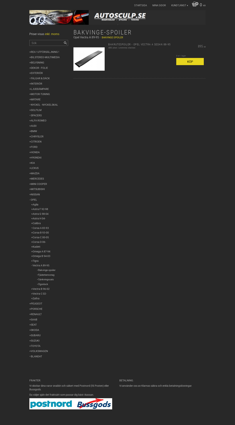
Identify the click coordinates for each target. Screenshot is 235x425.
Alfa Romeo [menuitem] (38, 120)
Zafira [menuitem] (36, 298)
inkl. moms (52, 34)
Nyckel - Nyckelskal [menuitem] (44, 104)
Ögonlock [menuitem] (43, 284)
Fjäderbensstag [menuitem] (46, 274)
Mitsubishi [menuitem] (38, 189)
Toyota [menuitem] (35, 346)
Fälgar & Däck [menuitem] (40, 78)
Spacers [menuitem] (36, 115)
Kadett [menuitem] (36, 246)
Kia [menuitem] (33, 163)
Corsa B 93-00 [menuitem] (41, 232)
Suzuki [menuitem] (35, 340)
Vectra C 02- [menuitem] (40, 293)
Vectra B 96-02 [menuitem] (41, 289)
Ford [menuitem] (34, 147)
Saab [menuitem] (34, 319)
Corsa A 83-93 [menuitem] (41, 228)
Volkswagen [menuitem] (39, 351)
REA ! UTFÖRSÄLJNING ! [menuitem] (45, 52)
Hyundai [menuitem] (36, 157)
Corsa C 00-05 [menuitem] (41, 237)
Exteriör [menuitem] (37, 73)
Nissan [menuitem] (35, 194)
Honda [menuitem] (35, 152)
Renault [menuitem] (36, 314)
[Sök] (65, 43)
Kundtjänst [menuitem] (178, 5)
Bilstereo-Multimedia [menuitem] (45, 57)
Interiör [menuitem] (36, 83)
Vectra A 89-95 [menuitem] (40, 265)
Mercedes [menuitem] (37, 178)
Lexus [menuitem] (35, 168)
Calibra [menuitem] (37, 223)
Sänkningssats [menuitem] (46, 279)
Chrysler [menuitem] (37, 136)
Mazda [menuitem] (35, 173)
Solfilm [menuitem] (36, 110)
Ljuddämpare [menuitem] (40, 89)
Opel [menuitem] (34, 199)
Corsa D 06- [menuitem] (39, 242)
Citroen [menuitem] (36, 141)
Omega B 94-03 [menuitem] (41, 256)
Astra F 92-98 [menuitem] (40, 209)
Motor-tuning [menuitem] (40, 94)
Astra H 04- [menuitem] (39, 218)
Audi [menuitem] (34, 125)
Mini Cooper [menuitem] (39, 184)
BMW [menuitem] (34, 131)
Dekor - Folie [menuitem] (39, 68)
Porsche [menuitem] (36, 309)
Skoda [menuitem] (35, 330)
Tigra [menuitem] (36, 260)
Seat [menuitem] (34, 324)
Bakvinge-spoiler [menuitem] (46, 270)
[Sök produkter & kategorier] (48, 43)
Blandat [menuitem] (36, 356)
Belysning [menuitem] (37, 62)
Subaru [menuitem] (36, 335)
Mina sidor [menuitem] (159, 5)
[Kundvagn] (198, 5)
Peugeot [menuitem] (36, 303)
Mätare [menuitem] (36, 99)
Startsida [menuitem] (140, 5)
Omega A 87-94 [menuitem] (41, 251)
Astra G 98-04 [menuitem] (40, 214)
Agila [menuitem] (35, 204)
